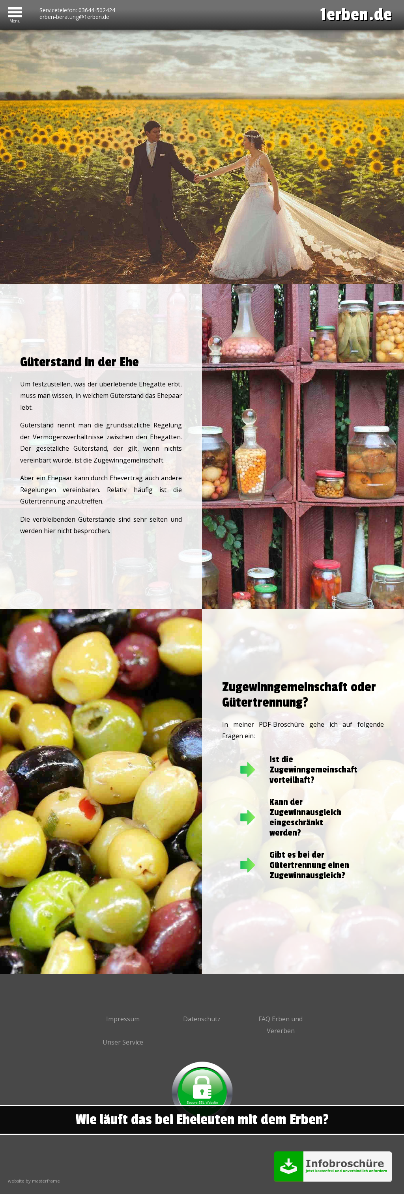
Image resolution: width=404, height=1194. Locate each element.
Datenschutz (202, 1019)
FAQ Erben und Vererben (280, 1025)
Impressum (123, 1019)
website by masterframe (34, 1181)
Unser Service (123, 1042)
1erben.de (356, 14)
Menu (15, 19)
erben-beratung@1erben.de (74, 17)
